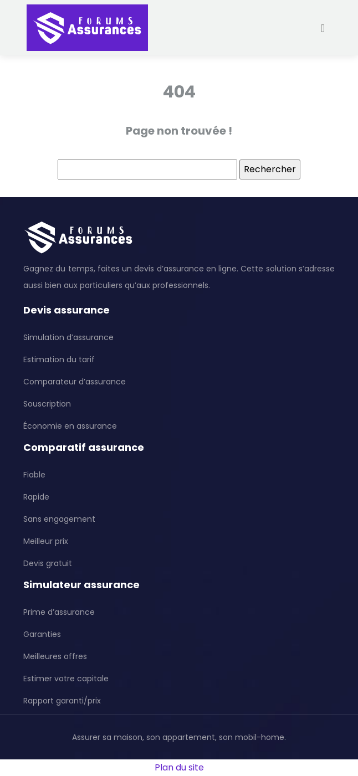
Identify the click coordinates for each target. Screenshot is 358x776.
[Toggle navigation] (322, 28)
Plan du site (179, 767)
